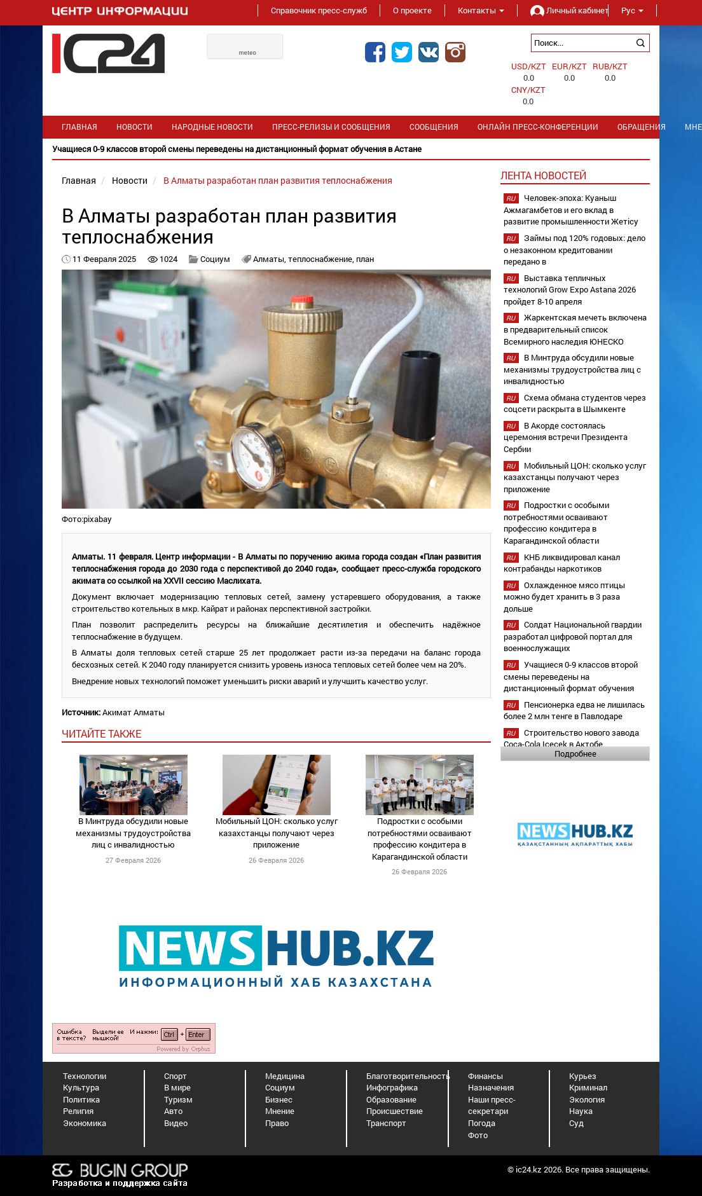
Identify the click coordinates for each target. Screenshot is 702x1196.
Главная (79, 127)
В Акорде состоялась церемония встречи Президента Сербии (566, 437)
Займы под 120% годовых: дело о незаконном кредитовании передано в (574, 249)
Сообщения (434, 127)
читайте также (101, 733)
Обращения (641, 127)
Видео (176, 1123)
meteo (248, 53)
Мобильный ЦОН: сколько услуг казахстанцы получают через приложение (277, 832)
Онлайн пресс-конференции (538, 127)
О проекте (412, 10)
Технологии (84, 1076)
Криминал (588, 1087)
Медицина (285, 1076)
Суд (576, 1123)
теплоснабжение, (322, 259)
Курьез (582, 1076)
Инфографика (392, 1087)
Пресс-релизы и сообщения (331, 127)
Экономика (84, 1123)
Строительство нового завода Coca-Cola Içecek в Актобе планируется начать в (571, 744)
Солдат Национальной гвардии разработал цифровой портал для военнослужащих (573, 636)
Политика (81, 1099)
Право (277, 1123)
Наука (581, 1111)
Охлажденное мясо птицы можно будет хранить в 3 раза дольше (564, 596)
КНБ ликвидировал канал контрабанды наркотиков (562, 563)
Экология (587, 1099)
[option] (351, 149)
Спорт (175, 1076)
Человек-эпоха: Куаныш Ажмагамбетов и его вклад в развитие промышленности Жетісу (571, 209)
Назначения (491, 1087)
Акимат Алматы (133, 712)
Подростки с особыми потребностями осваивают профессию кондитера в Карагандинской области (420, 838)
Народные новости (212, 127)
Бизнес (278, 1099)
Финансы (485, 1076)
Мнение (279, 1111)
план (365, 259)
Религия (78, 1111)
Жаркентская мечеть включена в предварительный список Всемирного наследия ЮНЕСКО (575, 329)
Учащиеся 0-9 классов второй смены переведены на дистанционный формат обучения (571, 676)
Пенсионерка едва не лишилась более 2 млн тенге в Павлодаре (574, 710)
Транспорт (386, 1123)
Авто (173, 1111)
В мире (177, 1087)
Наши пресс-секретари (492, 1105)
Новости (134, 127)
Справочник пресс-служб (319, 10)
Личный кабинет (562, 10)
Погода (481, 1123)
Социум (215, 259)
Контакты (481, 10)
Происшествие (394, 1111)
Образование (391, 1099)
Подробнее (575, 753)
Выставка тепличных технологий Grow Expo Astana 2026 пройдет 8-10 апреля (570, 289)
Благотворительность (408, 1076)
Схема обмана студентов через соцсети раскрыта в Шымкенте (575, 403)
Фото (478, 1135)
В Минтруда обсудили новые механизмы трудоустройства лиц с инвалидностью (133, 832)
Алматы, (270, 259)
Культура (81, 1087)
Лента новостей (543, 175)
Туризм (178, 1099)
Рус (632, 10)
